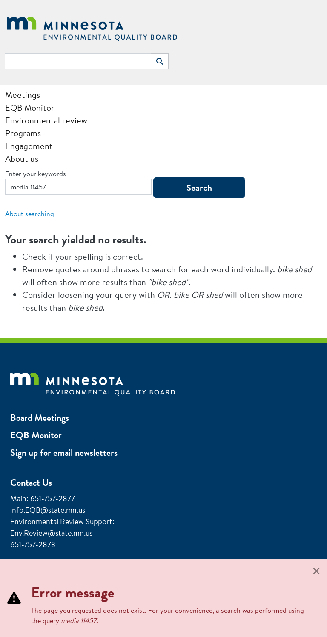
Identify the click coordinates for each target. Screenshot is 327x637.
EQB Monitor (36, 435)
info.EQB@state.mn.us (47, 510)
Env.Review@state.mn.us (51, 533)
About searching (29, 213)
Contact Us (31, 482)
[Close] (316, 571)
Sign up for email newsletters (64, 452)
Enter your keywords (35, 173)
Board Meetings (39, 417)
